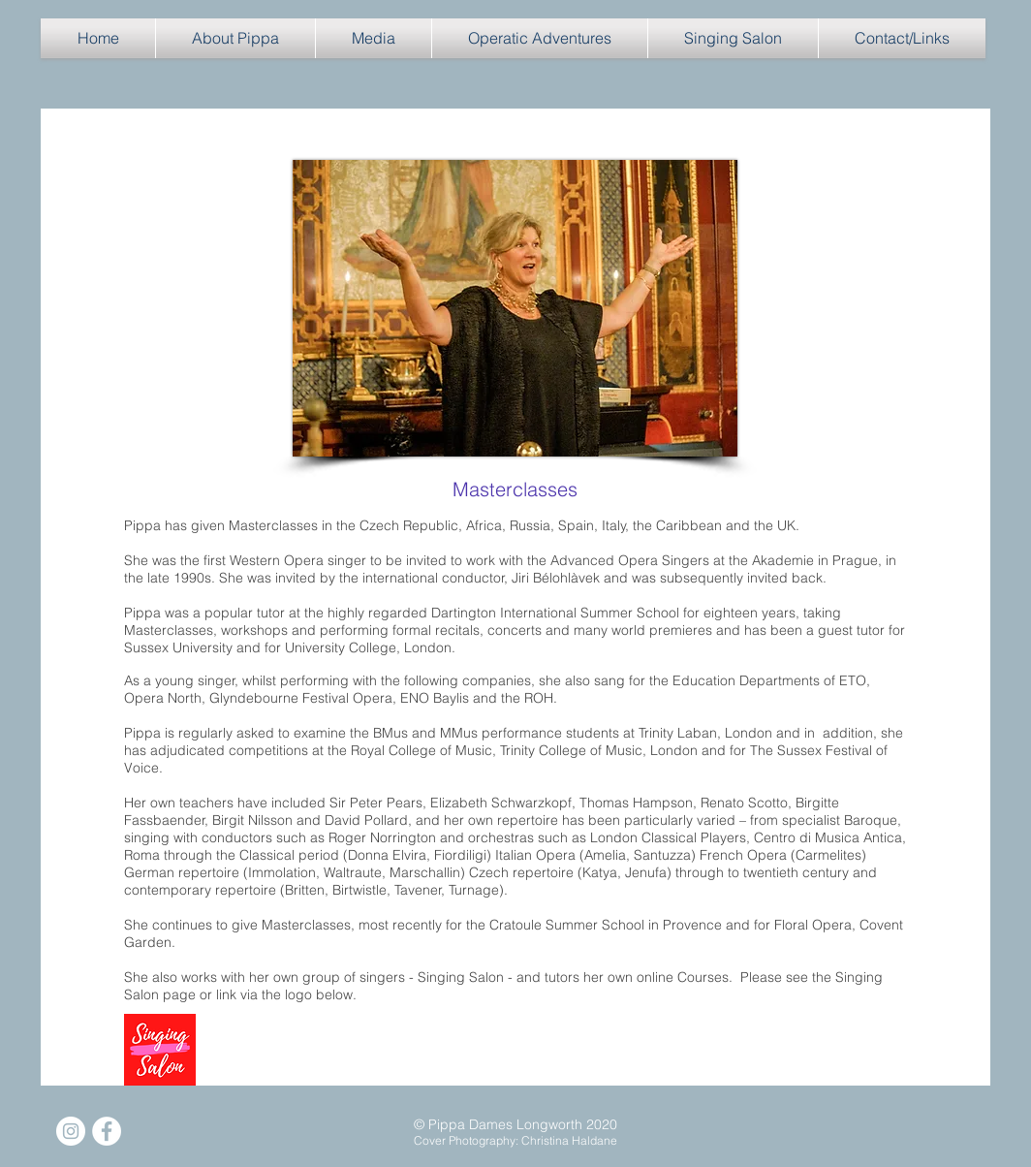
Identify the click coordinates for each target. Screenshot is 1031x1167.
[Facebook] (106, 1131)
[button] (235, 38)
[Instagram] (70, 1131)
